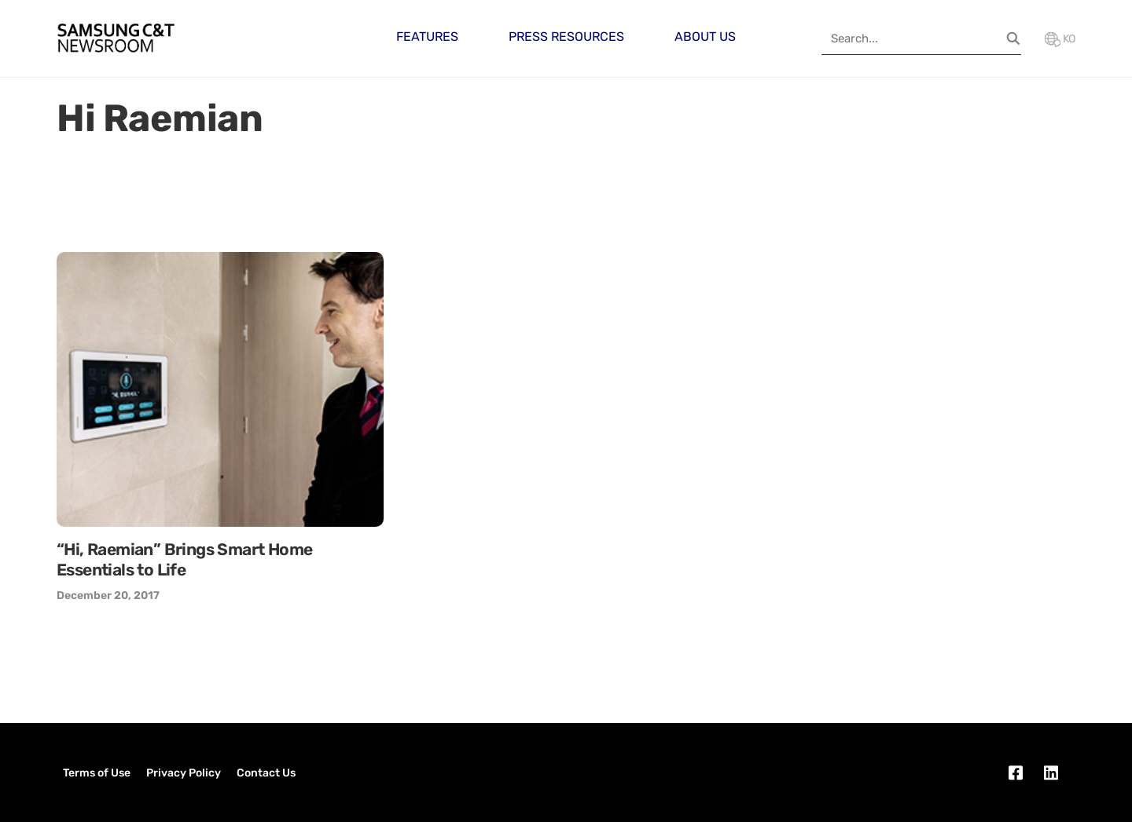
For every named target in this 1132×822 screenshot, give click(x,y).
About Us (705, 36)
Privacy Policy (183, 773)
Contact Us (266, 773)
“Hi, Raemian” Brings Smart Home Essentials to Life (184, 559)
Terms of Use (96, 773)
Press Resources (566, 36)
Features (427, 36)
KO (1060, 39)
